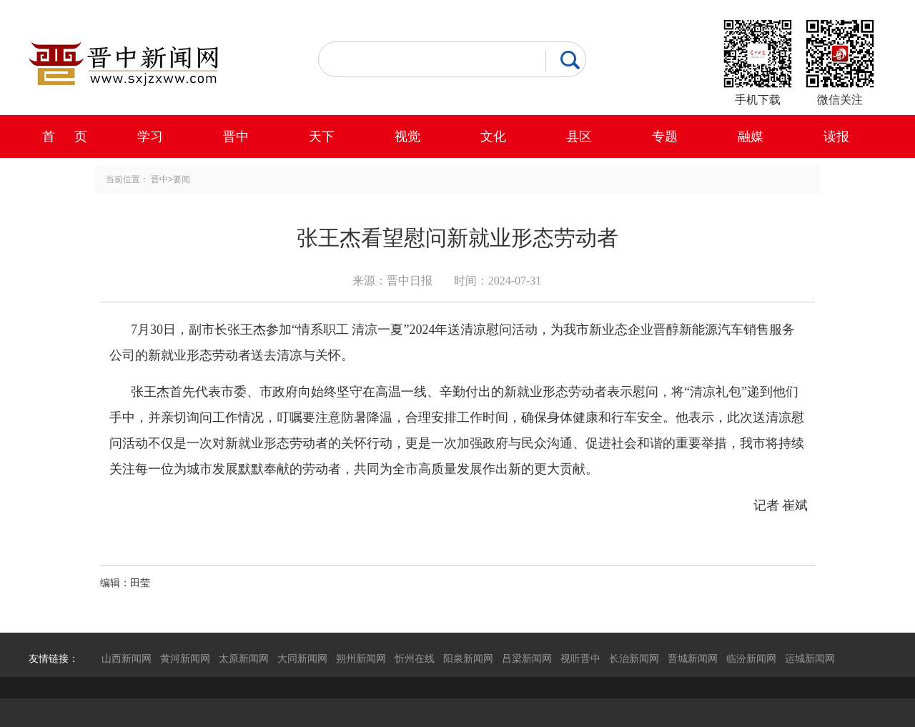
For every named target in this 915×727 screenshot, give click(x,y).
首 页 (64, 136)
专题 (665, 136)
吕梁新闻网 (527, 658)
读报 (836, 136)
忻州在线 (415, 658)
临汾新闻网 (751, 658)
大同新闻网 (302, 658)
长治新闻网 (634, 658)
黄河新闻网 (185, 658)
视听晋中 (580, 658)
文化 (493, 136)
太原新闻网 (244, 658)
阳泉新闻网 (468, 658)
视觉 (407, 136)
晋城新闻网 (693, 658)
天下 (322, 136)
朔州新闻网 (361, 658)
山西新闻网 (127, 658)
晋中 (236, 136)
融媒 (750, 136)
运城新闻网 (810, 658)
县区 (579, 136)
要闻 (181, 179)
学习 (150, 136)
